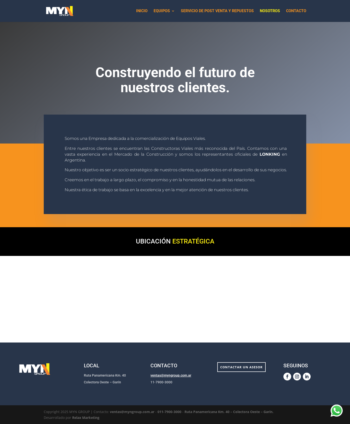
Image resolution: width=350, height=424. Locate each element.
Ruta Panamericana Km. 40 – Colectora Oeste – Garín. (228, 411)
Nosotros (270, 11)
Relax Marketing (85, 417)
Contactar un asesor (241, 367)
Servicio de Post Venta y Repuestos (217, 11)
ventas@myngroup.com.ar (170, 375)
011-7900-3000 (170, 411)
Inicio (142, 11)
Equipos (162, 11)
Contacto (296, 11)
